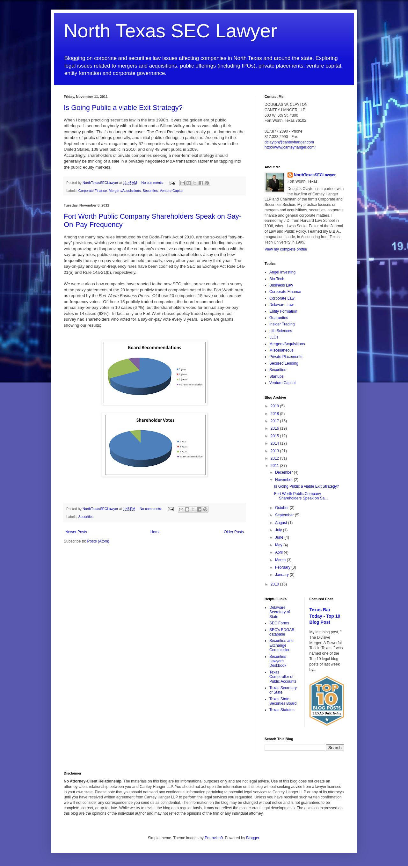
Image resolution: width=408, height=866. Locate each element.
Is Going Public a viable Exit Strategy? (123, 108)
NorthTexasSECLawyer (315, 175)
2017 (275, 421)
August (281, 522)
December (284, 472)
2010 (275, 584)
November (284, 479)
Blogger (252, 838)
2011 (275, 465)
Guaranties (278, 318)
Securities (149, 191)
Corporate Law (282, 298)
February (283, 567)
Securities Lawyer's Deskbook (277, 661)
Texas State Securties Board (282, 701)
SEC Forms (279, 623)
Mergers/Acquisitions (125, 191)
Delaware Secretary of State (279, 612)
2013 (275, 451)
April (279, 552)
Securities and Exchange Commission (281, 645)
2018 (275, 413)
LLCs (273, 337)
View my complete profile (286, 249)
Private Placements (285, 356)
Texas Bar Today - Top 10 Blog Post (325, 616)
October (282, 508)
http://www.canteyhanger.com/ (290, 147)
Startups (276, 376)
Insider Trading (282, 324)
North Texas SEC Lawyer (170, 30)
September (285, 515)
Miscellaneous (281, 350)
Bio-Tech (276, 279)
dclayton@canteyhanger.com (289, 142)
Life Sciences (280, 331)
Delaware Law (281, 304)
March (281, 560)
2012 (275, 458)
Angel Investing (282, 272)
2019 (275, 406)
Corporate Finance (92, 191)
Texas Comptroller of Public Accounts (282, 677)
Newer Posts (76, 532)
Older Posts (234, 532)
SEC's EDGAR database (282, 632)
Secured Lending (283, 363)
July (279, 530)
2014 (275, 443)
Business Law (281, 285)
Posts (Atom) (98, 541)
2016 (275, 428)
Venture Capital (171, 191)
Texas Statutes (282, 710)
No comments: (153, 183)
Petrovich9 (214, 838)
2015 (275, 436)
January (282, 574)
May (279, 545)
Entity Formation (283, 311)
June (279, 537)
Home (155, 532)
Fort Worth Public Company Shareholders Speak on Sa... (301, 495)
